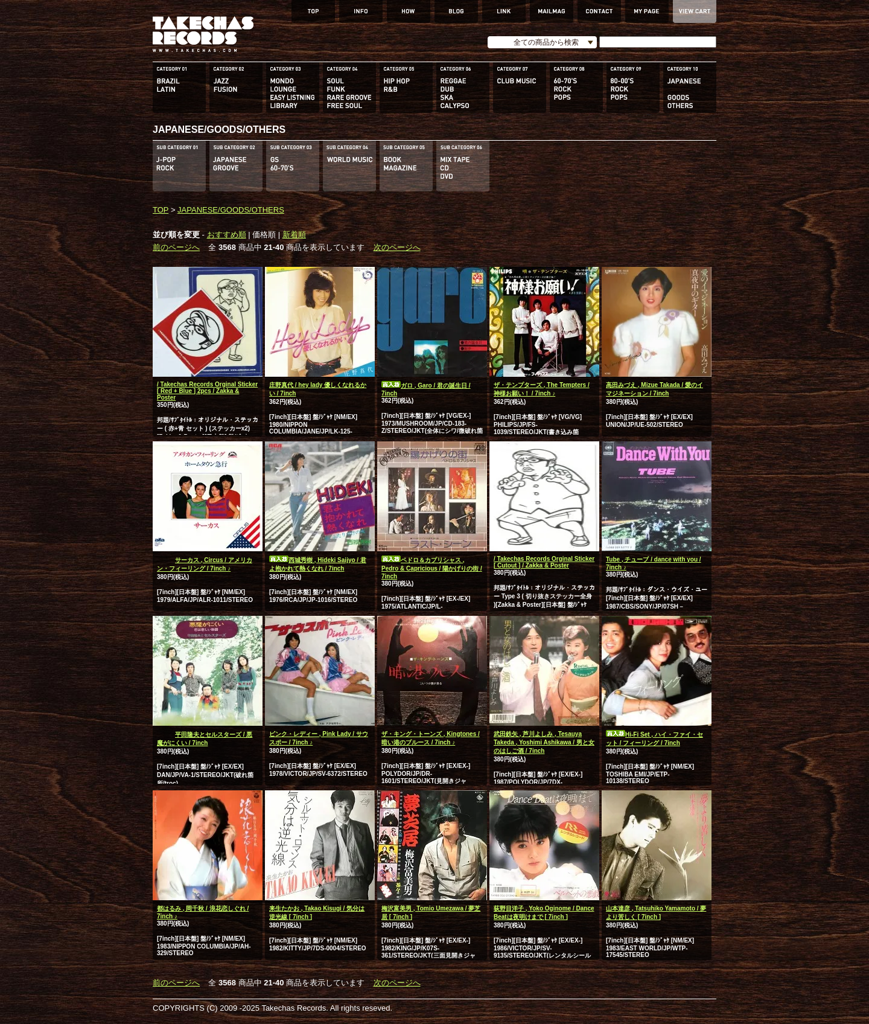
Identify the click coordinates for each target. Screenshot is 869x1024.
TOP (160, 209)
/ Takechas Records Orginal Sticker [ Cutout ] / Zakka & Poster (544, 562)
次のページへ (397, 247)
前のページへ (176, 247)
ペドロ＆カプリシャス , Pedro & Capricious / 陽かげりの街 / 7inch (431, 568)
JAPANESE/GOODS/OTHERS (230, 209)
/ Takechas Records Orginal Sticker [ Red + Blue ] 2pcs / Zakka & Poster (207, 391)
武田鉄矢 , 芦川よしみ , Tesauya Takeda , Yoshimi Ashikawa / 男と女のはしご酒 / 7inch (544, 742)
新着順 (294, 234)
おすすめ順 (226, 234)
